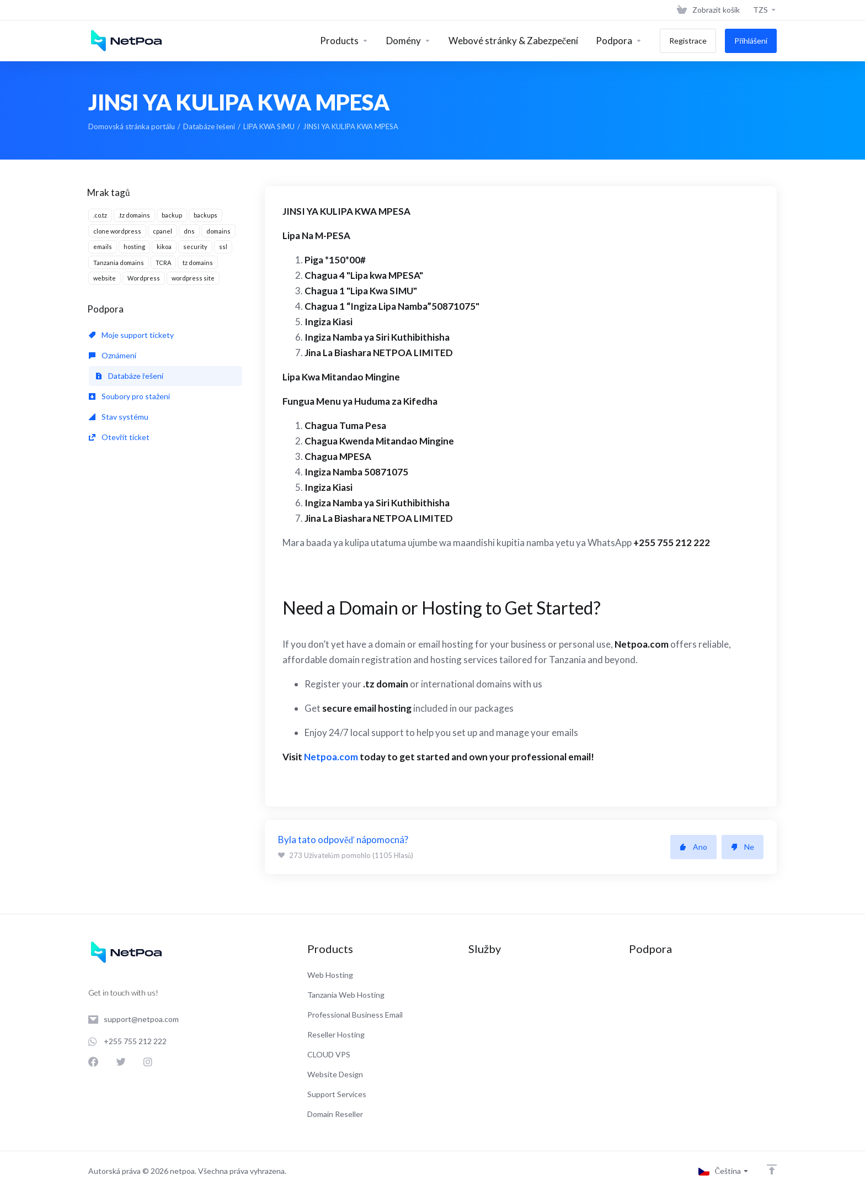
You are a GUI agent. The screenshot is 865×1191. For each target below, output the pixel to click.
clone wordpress (117, 231)
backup (172, 215)
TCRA (163, 262)
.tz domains (134, 215)
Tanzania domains (118, 262)
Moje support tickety (131, 335)
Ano (693, 846)
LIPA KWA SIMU (269, 126)
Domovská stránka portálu (131, 126)
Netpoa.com (330, 757)
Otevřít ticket (119, 437)
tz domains (198, 262)
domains (218, 231)
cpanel (162, 231)
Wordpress (143, 278)
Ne (742, 846)
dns (189, 231)
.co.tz (100, 215)
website (104, 278)
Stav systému (118, 416)
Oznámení (112, 355)
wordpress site (193, 278)
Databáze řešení (209, 126)
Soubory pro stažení (129, 396)
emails (102, 246)
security (195, 246)
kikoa (164, 246)
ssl (223, 246)
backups (205, 215)
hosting (134, 246)
